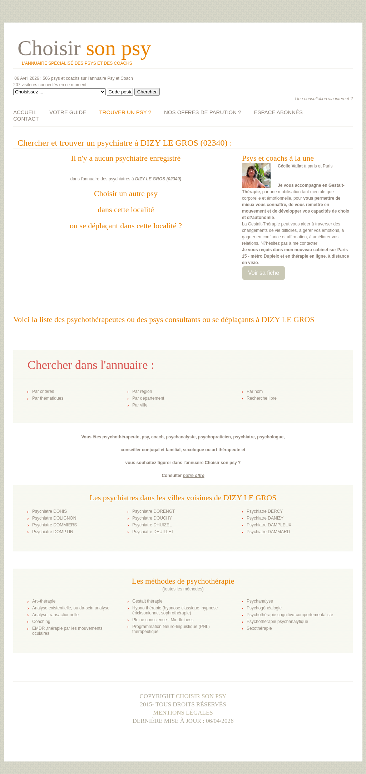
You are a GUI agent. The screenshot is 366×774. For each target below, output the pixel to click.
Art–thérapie (43, 601)
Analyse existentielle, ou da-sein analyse (70, 607)
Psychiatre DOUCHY (152, 518)
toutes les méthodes (183, 589)
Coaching (41, 621)
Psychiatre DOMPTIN (52, 531)
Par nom (255, 391)
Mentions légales (183, 712)
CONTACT (26, 119)
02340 (174, 178)
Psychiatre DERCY (265, 511)
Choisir (84, 48)
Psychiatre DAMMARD (268, 531)
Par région (142, 391)
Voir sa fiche (263, 273)
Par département (148, 398)
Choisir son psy (201, 696)
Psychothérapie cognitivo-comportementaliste (290, 614)
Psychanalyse (260, 601)
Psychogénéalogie (264, 607)
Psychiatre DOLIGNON (54, 518)
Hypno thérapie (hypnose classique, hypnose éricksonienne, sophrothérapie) (175, 610)
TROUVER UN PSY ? (125, 112)
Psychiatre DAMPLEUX (269, 524)
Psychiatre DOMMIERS (54, 524)
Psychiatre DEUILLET (153, 531)
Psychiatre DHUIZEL (152, 524)
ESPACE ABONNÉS (278, 112)
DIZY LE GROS (150, 178)
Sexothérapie (259, 628)
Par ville (140, 405)
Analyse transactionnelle (55, 614)
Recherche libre (262, 398)
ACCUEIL (24, 112)
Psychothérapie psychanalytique (277, 621)
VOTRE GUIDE (67, 112)
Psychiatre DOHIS (49, 511)
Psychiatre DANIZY (265, 518)
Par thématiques (47, 398)
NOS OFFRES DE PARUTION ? (202, 112)
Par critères (43, 391)
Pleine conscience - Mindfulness (162, 619)
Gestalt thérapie (147, 601)
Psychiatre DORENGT (153, 511)
